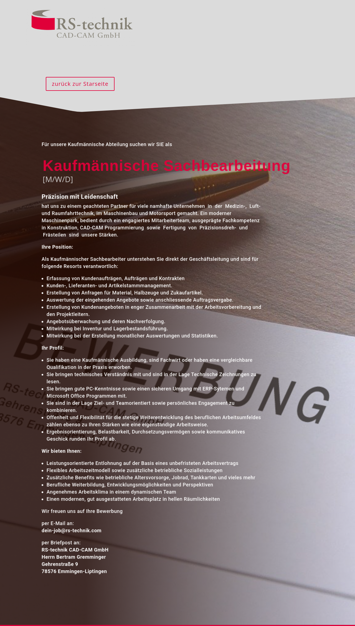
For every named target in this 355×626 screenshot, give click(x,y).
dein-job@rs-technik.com (71, 528)
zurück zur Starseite (80, 83)
